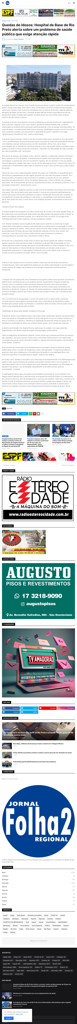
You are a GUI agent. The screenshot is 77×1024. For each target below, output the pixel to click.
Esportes (38, 890)
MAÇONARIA (62, 922)
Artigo (12, 915)
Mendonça (6, 925)
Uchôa (5, 932)
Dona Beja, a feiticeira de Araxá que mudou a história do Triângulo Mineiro (38, 743)
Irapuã (41, 922)
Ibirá (27, 922)
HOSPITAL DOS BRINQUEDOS (13, 922)
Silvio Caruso (30, 929)
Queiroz (66, 925)
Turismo (56, 929)
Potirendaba (57, 925)
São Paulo (47, 929)
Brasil (38, 872)
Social (38, 904)
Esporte (38, 887)
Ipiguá (34, 922)
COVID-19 (54, 915)
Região (5, 929)
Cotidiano (38, 876)
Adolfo (5, 915)
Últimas (12, 932)
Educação (38, 883)
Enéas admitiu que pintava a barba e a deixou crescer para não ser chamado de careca (42, 753)
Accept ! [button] (9, 1018)
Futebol (58, 919)
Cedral (62, 915)
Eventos (38, 894)
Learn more (19, 1014)
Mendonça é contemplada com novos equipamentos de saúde (34, 993)
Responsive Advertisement (38, 941)
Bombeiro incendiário (35, 915)
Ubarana (64, 929)
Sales (21, 929)
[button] (3, 3)
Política (38, 901)
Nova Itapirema (37, 925)
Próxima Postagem (68, 465)
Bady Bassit (21, 915)
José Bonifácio (50, 922)
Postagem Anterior (9, 465)
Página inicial (6, 21)
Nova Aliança (24, 925)
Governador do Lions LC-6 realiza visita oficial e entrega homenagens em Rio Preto (62, 440)
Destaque (38, 880)
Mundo (38, 897)
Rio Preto (15, 21)
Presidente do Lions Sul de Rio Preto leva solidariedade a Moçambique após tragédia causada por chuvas (42, 1003)
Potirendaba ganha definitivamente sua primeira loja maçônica (34, 762)
